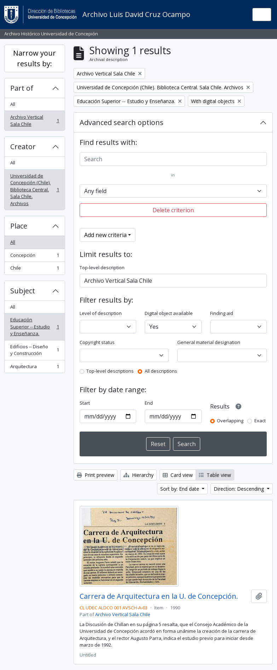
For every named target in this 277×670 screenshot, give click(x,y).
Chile (34, 269)
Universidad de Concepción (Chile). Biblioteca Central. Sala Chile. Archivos (34, 190)
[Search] (173, 159)
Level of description (101, 313)
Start (85, 403)
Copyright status (97, 342)
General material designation (208, 342)
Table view (215, 475)
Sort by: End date (180, 488)
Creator (23, 146)
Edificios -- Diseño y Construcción (34, 350)
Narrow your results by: (34, 58)
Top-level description (102, 267)
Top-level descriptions (110, 371)
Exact (260, 420)
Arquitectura (34, 368)
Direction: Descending (239, 488)
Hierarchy (138, 475)
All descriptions (161, 371)
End (149, 403)
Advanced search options (121, 122)
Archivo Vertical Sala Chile (34, 120)
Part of (21, 88)
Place (18, 226)
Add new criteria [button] (105, 235)
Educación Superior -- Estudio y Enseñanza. (34, 326)
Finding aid (221, 313)
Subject (22, 290)
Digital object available (169, 313)
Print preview (95, 475)
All (12, 104)
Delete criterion (173, 210)
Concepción (34, 256)
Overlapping (230, 420)
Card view (178, 475)
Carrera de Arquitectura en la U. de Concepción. (159, 596)
